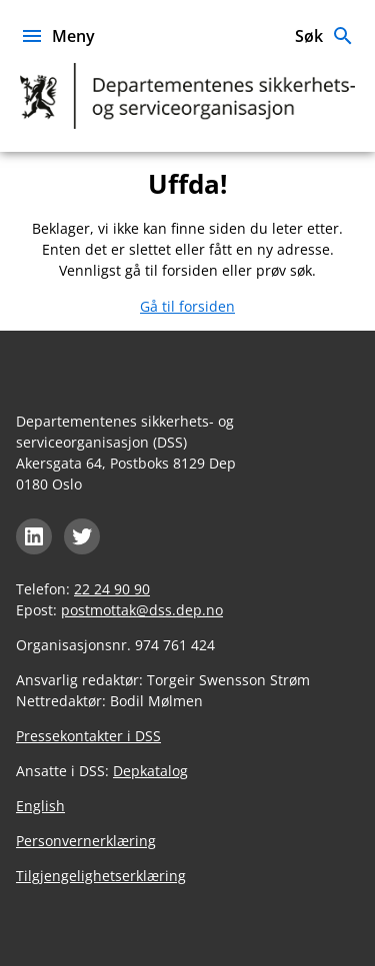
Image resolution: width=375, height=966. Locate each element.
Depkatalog (150, 770)
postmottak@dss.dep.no (142, 609)
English (40, 805)
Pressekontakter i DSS (88, 735)
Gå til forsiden (187, 306)
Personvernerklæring (86, 840)
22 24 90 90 (112, 588)
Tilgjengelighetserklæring (101, 875)
